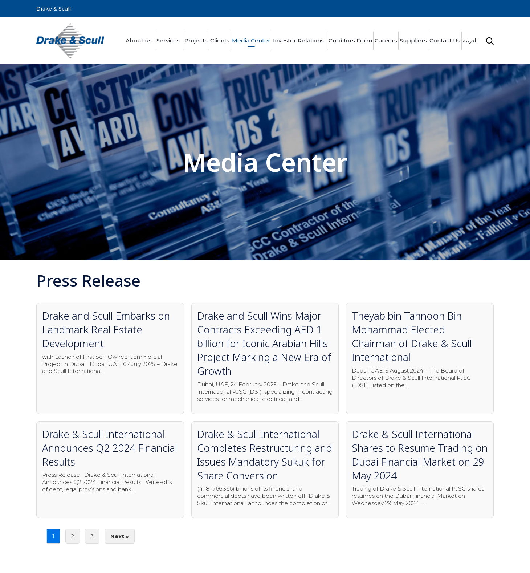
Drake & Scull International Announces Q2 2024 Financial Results (109, 447)
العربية (470, 40)
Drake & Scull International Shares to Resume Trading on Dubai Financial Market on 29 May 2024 (420, 454)
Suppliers (413, 40)
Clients (219, 40)
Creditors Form (350, 40)
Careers (386, 40)
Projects (196, 40)
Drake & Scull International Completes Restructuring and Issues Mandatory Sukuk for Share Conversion (264, 454)
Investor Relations (298, 40)
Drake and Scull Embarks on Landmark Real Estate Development (106, 329)
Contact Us (444, 40)
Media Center (251, 40)
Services (168, 40)
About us (139, 40)
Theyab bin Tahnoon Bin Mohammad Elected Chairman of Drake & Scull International (412, 336)
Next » (119, 536)
